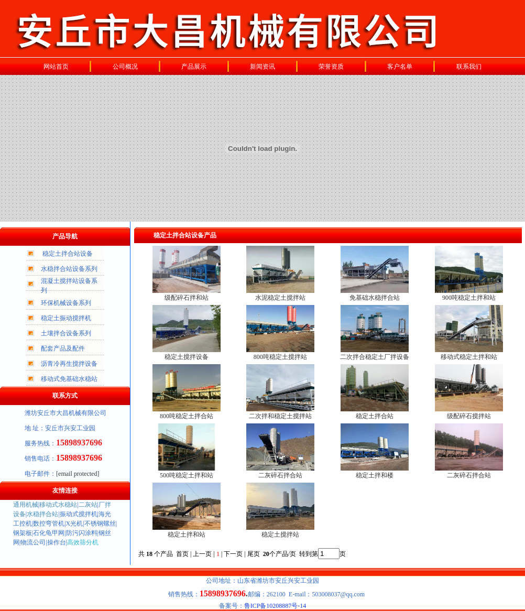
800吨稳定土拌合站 (186, 416)
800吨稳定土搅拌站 (280, 357)
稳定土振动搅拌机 (66, 318)
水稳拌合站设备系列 (69, 268)
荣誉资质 (331, 66)
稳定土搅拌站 (280, 534)
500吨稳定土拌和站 (186, 475)
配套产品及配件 (63, 348)
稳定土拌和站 (186, 534)
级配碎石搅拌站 (469, 416)
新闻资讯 (262, 66)
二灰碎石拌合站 (280, 475)
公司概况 (125, 66)
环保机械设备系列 (66, 303)
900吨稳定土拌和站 (469, 297)
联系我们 (469, 66)
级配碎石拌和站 (187, 297)
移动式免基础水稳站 (69, 379)
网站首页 (56, 66)
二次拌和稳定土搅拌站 (280, 416)
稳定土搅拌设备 (187, 357)
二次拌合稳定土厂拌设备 (374, 357)
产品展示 (193, 66)
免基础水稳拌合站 (374, 297)
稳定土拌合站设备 (67, 253)
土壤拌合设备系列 (66, 333)
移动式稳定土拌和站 (469, 357)
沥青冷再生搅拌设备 (69, 363)
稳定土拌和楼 (374, 475)
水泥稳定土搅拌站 (280, 297)
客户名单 (399, 66)
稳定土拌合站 (374, 416)
